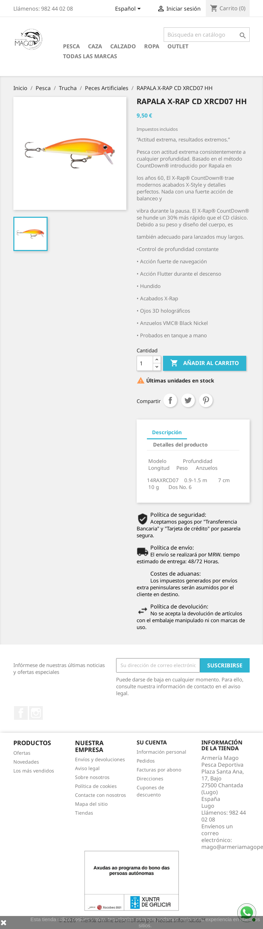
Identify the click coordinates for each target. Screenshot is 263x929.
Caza (95, 46)
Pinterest (206, 400)
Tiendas (84, 812)
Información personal (161, 752)
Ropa (151, 46)
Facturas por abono (159, 769)
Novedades (26, 761)
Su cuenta (152, 742)
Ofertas (21, 753)
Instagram (36, 713)
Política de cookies (96, 786)
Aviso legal (87, 768)
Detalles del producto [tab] (180, 444)
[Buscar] (207, 34)
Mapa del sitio (91, 804)
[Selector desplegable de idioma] (129, 9)
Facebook (21, 713)
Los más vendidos (33, 770)
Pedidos (146, 760)
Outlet (177, 46)
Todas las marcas (90, 56)
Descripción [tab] (167, 432)
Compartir (170, 400)
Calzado (123, 46)
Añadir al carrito (204, 363)
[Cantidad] (145, 363)
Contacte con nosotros (100, 795)
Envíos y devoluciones (100, 759)
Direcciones (150, 778)
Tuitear (188, 400)
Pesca (71, 46)
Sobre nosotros (92, 777)
